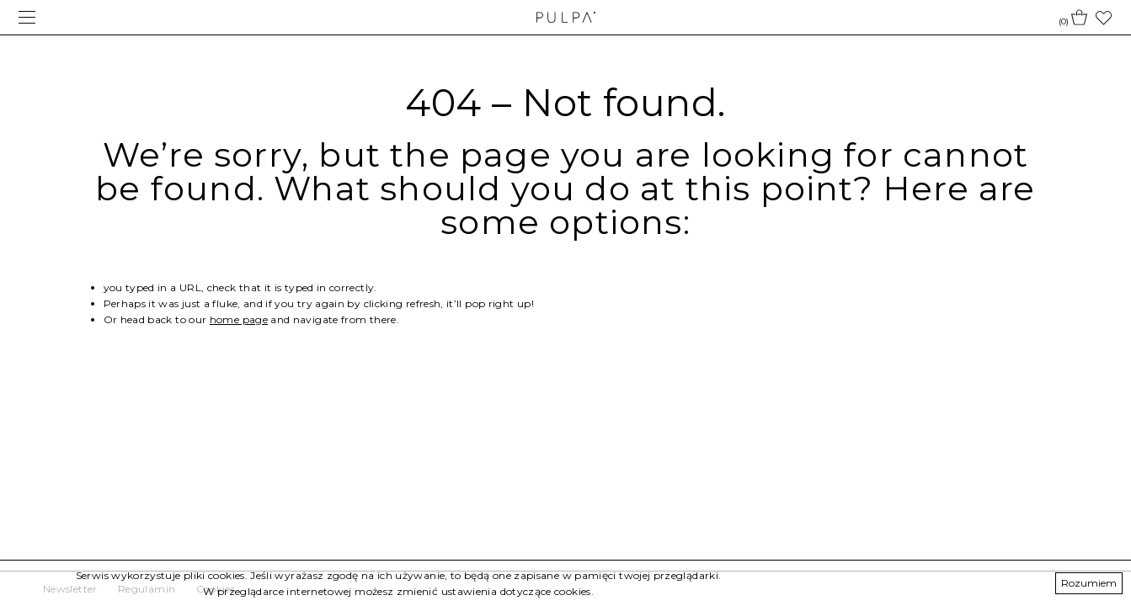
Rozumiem (1089, 583)
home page (239, 319)
